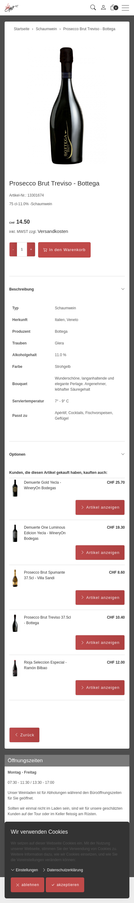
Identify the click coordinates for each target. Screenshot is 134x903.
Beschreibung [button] (67, 289)
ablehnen (27, 885)
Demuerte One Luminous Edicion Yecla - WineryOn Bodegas (44, 533)
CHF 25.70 (116, 482)
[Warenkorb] (113, 8)
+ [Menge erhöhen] (31, 249)
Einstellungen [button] (24, 870)
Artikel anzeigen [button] (100, 507)
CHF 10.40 (116, 617)
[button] (93, 8)
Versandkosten (52, 231)
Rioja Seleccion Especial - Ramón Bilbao (45, 665)
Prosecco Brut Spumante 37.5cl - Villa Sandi (44, 575)
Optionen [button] (67, 454)
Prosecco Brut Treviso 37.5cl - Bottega (47, 620)
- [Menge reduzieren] (13, 249)
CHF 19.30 (116, 527)
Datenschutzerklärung (62, 870)
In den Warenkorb (64, 250)
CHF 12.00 (116, 662)
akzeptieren (65, 885)
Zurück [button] (24, 735)
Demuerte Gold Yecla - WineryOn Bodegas (42, 485)
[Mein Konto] (103, 7)
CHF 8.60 (117, 572)
